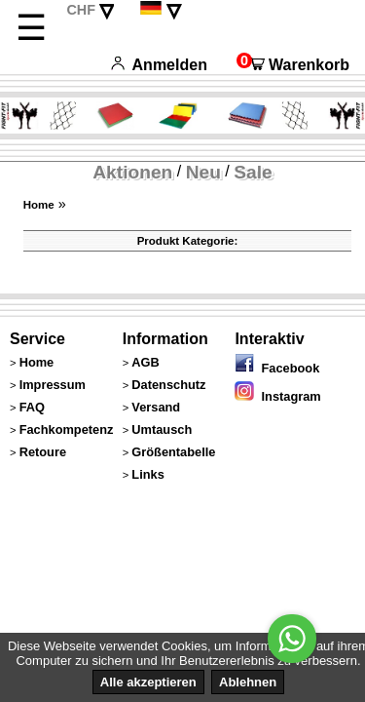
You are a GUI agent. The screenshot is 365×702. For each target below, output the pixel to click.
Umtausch (161, 429)
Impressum (52, 384)
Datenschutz (168, 384)
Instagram (277, 396)
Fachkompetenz (66, 429)
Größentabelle (173, 452)
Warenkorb (293, 65)
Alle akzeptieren (148, 682)
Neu (203, 172)
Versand (155, 407)
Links (147, 474)
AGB (145, 362)
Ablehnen (247, 682)
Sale (253, 172)
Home (39, 205)
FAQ (32, 407)
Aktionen (132, 172)
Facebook (277, 368)
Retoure (42, 452)
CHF (80, 10)
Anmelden (159, 65)
